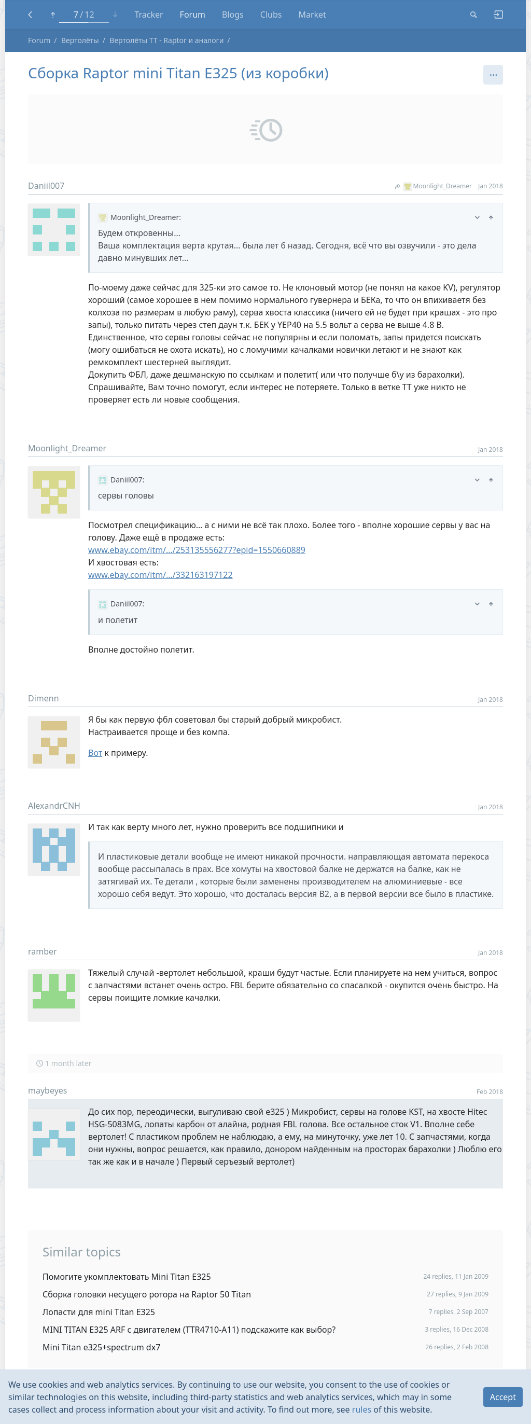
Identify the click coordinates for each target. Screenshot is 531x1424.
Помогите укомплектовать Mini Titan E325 (127, 1276)
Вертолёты (80, 40)
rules (361, 1409)
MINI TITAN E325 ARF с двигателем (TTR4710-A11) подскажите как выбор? (189, 1329)
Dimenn (43, 698)
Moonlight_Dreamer (433, 186)
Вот (95, 752)
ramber (42, 951)
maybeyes (47, 1090)
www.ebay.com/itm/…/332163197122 (160, 574)
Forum (39, 40)
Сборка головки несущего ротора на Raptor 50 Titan (147, 1294)
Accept (503, 1397)
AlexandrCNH (54, 805)
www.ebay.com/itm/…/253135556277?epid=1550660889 (196, 550)
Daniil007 (46, 185)
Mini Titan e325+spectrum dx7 (101, 1347)
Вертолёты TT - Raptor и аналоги (166, 40)
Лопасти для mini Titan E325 (99, 1312)
